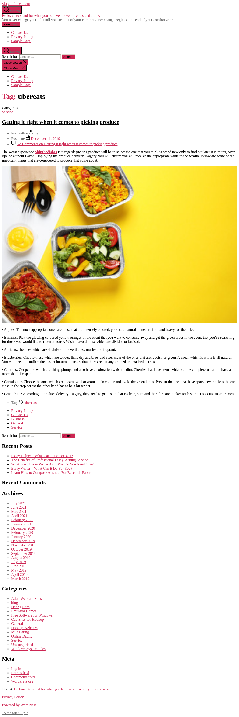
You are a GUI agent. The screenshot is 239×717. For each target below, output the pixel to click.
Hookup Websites (24, 628)
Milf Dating (20, 632)
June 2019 (18, 566)
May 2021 (18, 512)
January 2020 (21, 537)
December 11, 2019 (45, 139)
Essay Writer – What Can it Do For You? (41, 468)
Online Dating (21, 636)
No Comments (67, 144)
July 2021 (18, 503)
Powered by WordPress (19, 705)
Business (18, 419)
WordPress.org (22, 681)
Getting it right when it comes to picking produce (60, 122)
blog (14, 603)
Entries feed (20, 673)
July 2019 (18, 562)
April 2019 (19, 574)
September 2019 (23, 553)
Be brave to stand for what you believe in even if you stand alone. (51, 15)
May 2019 (18, 570)
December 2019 (23, 541)
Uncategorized (22, 645)
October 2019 (21, 549)
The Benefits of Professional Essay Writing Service (49, 460)
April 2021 (19, 516)
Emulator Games (23, 611)
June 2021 (18, 507)
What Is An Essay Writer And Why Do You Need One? (52, 464)
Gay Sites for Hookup (27, 619)
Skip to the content (16, 4)
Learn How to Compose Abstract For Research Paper (51, 473)
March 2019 (20, 579)
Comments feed (23, 677)
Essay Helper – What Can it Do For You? (42, 456)
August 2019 (20, 558)
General (17, 423)
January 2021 (21, 524)
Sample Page (21, 41)
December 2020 (23, 528)
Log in (16, 669)
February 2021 (22, 520)
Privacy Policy (22, 37)
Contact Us (19, 32)
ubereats (30, 403)
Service (7, 112)
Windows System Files (28, 649)
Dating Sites (20, 607)
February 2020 (22, 532)
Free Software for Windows (32, 615)
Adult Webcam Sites (26, 598)
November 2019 (23, 545)
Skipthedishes (46, 152)
